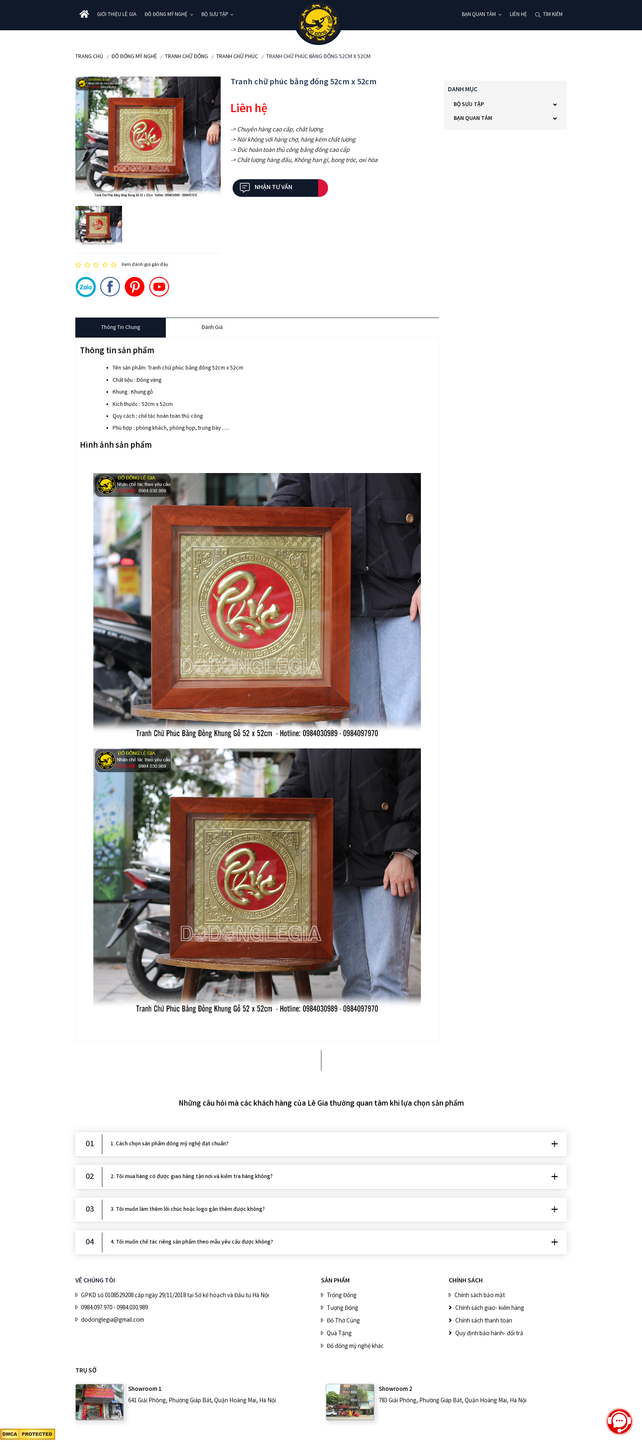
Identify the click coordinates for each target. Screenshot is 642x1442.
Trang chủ (89, 57)
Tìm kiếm (553, 15)
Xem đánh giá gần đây (145, 264)
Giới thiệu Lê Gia (116, 15)
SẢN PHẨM (335, 1281)
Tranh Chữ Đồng (186, 57)
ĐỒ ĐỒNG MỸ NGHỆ (166, 15)
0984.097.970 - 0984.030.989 (114, 1308)
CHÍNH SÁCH (466, 1281)
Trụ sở (86, 1371)
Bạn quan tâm (479, 15)
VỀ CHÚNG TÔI (95, 1281)
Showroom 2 (395, 1389)
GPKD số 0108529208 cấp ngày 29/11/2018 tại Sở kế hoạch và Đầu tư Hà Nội (175, 1295)
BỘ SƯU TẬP (214, 15)
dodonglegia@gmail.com (112, 1320)
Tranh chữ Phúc (237, 57)
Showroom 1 (145, 1389)
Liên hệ (518, 15)
